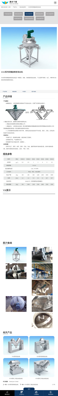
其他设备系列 (40, 18)
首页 (9, 7)
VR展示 (24, 91)
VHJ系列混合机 (16, 356)
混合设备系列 (23, 7)
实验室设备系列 (29, 18)
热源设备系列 (18, 18)
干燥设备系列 (8, 14)
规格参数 (14, 91)
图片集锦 (34, 91)
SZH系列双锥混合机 (42, 356)
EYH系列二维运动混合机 (16, 378)
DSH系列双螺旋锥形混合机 (34, 7)
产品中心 (15, 7)
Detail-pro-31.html (13, 381)
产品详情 (5, 91)
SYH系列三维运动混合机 (42, 378)
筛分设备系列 (50, 14)
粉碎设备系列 (39, 14)
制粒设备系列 (18, 14)
